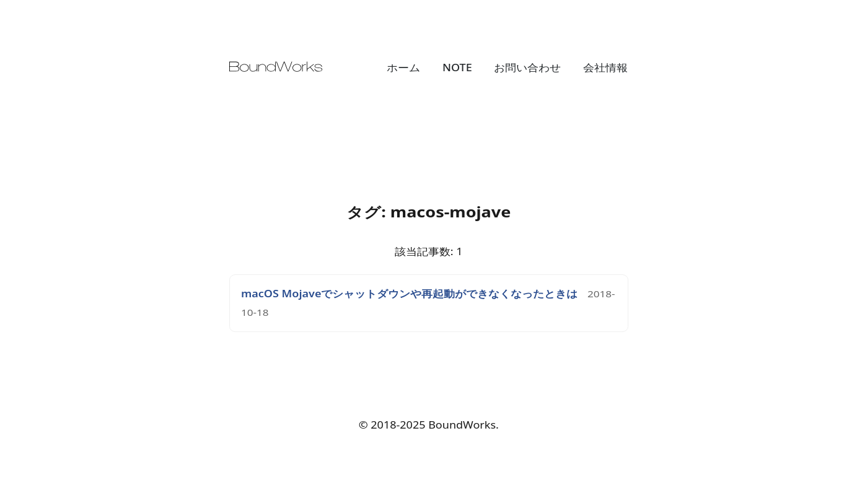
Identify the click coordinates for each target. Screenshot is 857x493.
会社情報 (605, 67)
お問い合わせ (527, 67)
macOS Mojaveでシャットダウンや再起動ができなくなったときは (409, 293)
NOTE (457, 67)
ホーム (403, 67)
